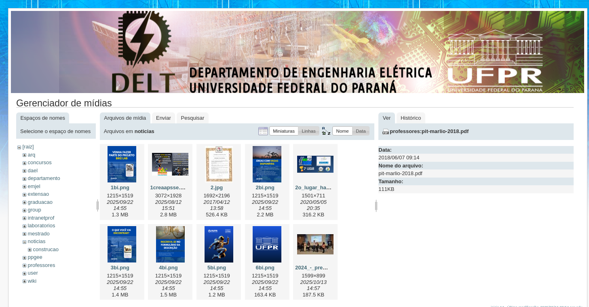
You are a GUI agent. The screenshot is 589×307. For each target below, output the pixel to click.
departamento (43, 178)
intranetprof (40, 218)
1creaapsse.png (170, 187)
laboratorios (41, 225)
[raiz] (28, 147)
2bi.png (265, 187)
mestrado (38, 234)
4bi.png (168, 268)
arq (31, 155)
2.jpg (217, 187)
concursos (39, 162)
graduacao (39, 202)
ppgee (34, 257)
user (32, 273)
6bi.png (265, 268)
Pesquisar (193, 118)
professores (41, 265)
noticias (36, 241)
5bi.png (216, 268)
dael (32, 170)
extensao (38, 194)
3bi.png (120, 268)
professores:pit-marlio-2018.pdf (429, 131)
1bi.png (120, 187)
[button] (283, 131)
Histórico (411, 118)
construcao (46, 249)
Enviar (163, 118)
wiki (31, 281)
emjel (33, 186)
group (34, 210)
